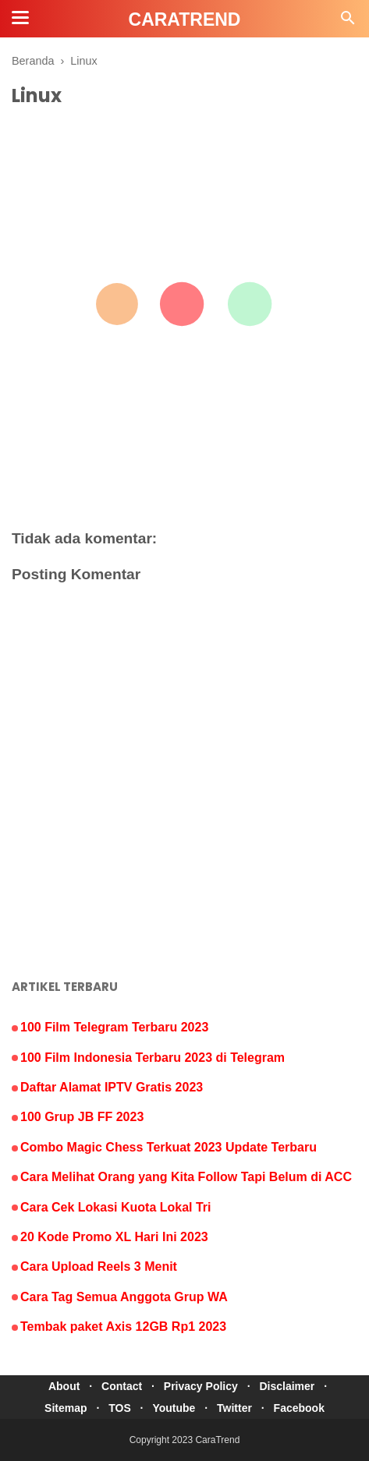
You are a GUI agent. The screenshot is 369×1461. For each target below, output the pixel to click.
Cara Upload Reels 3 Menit (98, 1266)
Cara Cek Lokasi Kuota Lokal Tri (115, 1207)
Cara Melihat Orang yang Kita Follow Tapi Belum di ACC (186, 1176)
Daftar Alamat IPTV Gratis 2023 (111, 1087)
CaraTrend (217, 1439)
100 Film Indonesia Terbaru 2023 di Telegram (152, 1057)
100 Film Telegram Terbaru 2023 (114, 1027)
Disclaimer (286, 1386)
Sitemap (65, 1408)
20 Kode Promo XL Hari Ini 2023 (114, 1236)
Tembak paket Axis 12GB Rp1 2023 (123, 1326)
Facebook (299, 1408)
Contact (121, 1386)
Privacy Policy (201, 1386)
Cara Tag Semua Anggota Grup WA (124, 1297)
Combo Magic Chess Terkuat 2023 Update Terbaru (168, 1147)
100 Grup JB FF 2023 (82, 1116)
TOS (119, 1408)
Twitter (234, 1408)
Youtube (173, 1408)
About (64, 1386)
